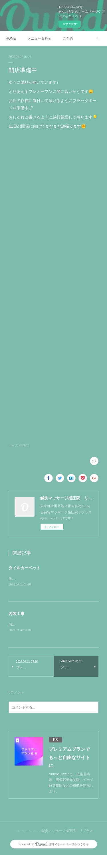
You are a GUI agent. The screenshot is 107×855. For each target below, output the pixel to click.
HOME (11, 38)
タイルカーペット (25, 568)
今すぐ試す (69, 24)
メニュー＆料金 (39, 38)
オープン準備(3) (19, 445)
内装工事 (17, 614)
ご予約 (68, 38)
